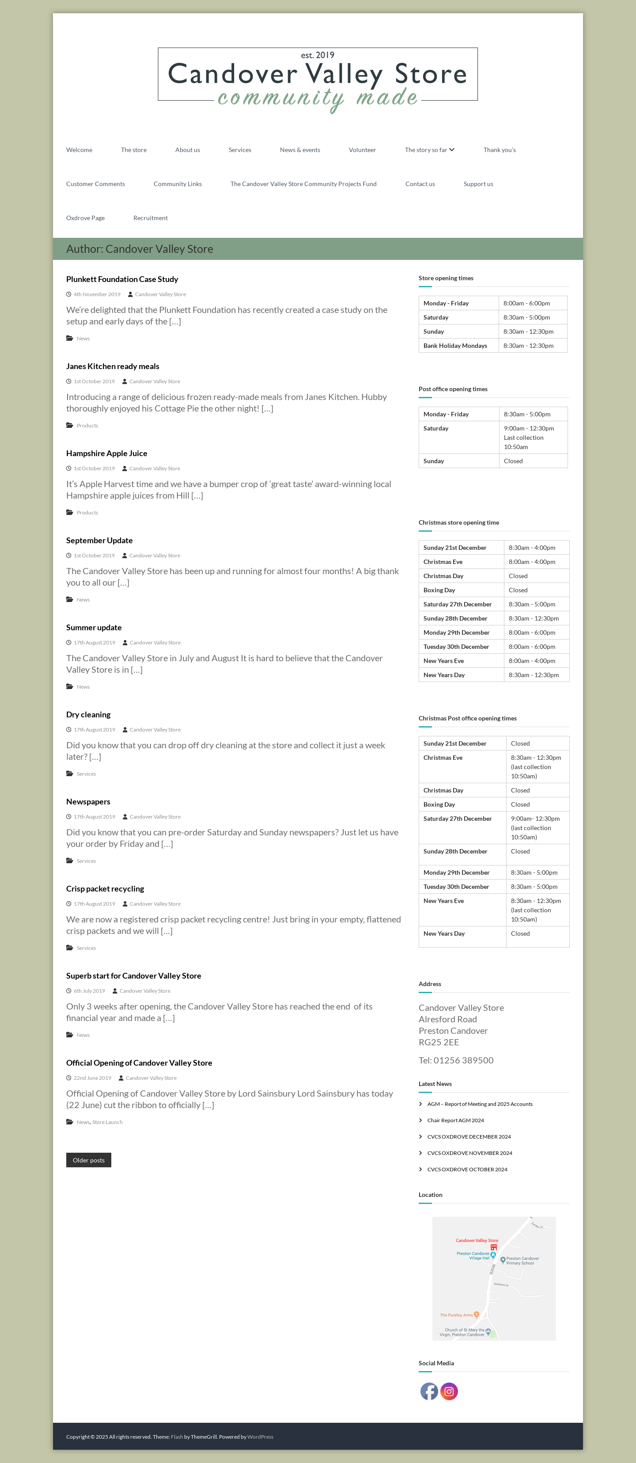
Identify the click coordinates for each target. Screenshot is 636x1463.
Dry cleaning (88, 714)
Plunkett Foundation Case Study (122, 279)
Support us (478, 183)
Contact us (420, 183)
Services (240, 149)
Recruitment (150, 217)
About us (187, 149)
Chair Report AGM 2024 (456, 1120)
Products (87, 425)
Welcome (79, 149)
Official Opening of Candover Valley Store (139, 1062)
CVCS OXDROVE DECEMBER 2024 (469, 1136)
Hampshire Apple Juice (107, 453)
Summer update (94, 627)
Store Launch (107, 1122)
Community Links (178, 183)
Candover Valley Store (160, 294)
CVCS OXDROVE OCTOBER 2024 (467, 1169)
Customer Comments (95, 183)
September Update (99, 540)
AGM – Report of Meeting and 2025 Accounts (480, 1104)
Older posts (89, 1160)
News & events (300, 149)
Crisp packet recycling (105, 888)
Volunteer (362, 149)
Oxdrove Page (85, 217)
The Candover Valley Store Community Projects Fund (304, 183)
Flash (177, 1436)
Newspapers (88, 801)
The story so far (426, 149)
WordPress (260, 1436)
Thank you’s (500, 149)
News (83, 338)
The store (134, 149)
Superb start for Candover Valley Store (133, 975)
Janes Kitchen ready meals (112, 366)
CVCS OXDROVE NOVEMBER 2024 (470, 1153)
